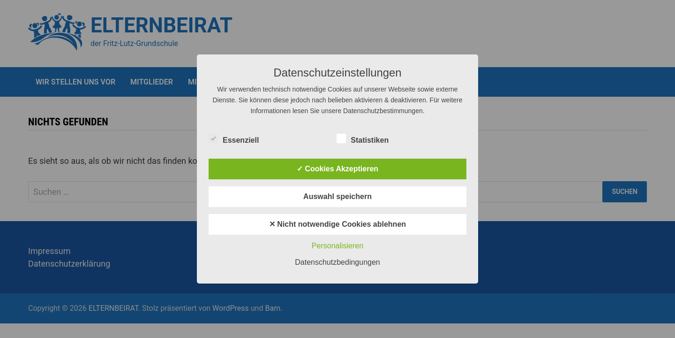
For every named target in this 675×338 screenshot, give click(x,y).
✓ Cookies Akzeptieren (337, 169)
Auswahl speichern (337, 196)
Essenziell (234, 138)
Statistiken (363, 138)
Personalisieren (337, 246)
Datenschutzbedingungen (337, 262)
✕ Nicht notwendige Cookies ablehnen (337, 224)
